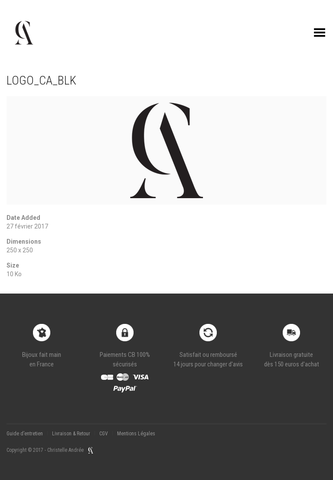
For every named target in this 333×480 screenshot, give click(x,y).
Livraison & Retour (71, 434)
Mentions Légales (136, 434)
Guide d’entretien (25, 434)
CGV (103, 434)
